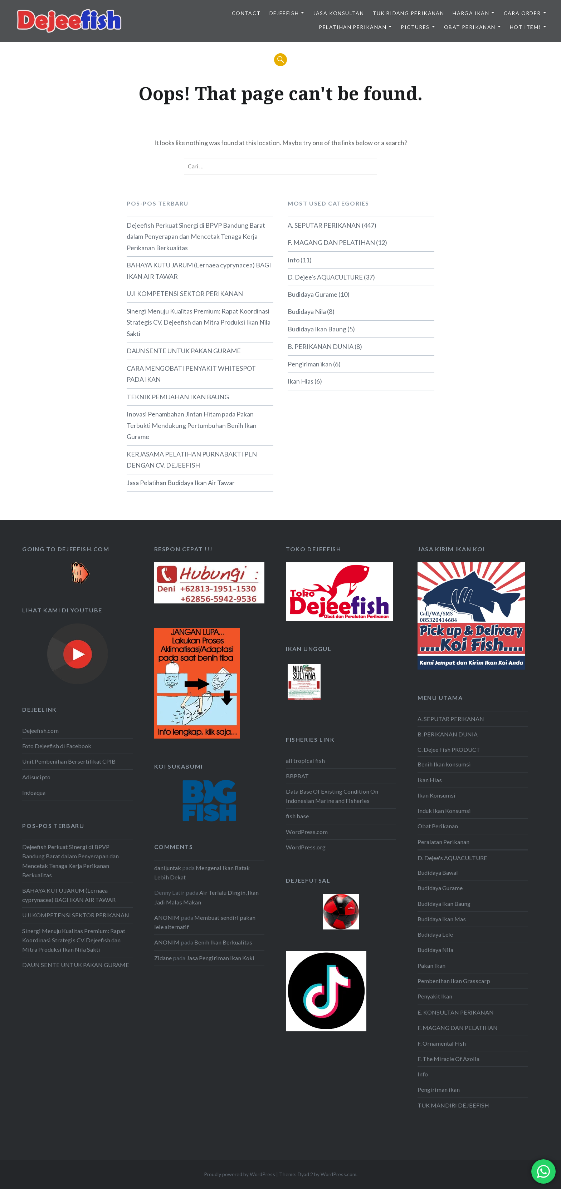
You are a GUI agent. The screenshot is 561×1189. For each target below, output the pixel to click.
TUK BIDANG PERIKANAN (408, 13)
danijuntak (167, 867)
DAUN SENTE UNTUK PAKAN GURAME (184, 351)
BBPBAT (297, 776)
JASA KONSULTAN (338, 13)
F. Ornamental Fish (442, 1043)
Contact (246, 13)
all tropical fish (305, 760)
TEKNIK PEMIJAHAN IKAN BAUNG (178, 397)
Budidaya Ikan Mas (442, 919)
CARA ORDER (522, 13)
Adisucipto (36, 777)
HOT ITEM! (525, 27)
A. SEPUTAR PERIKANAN (324, 225)
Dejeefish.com (40, 730)
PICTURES (415, 27)
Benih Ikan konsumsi (444, 764)
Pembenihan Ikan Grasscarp (454, 980)
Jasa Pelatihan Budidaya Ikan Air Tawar (181, 483)
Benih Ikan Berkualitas (223, 942)
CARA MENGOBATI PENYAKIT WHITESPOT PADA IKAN (191, 374)
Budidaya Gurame (312, 294)
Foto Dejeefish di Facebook (56, 745)
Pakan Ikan (431, 965)
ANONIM (167, 917)
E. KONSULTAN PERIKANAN (456, 1012)
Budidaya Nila (307, 311)
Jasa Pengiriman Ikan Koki (220, 957)
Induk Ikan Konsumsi (444, 810)
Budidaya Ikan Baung (317, 329)
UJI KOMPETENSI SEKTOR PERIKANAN (185, 293)
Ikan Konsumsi (436, 795)
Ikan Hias (300, 381)
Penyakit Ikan (435, 996)
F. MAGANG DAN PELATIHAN (331, 242)
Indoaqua (33, 792)
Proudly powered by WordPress (239, 1174)
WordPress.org (306, 847)
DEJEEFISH (284, 13)
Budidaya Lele (435, 934)
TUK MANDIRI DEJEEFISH (453, 1105)
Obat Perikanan (438, 826)
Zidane (163, 957)
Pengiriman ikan (310, 364)
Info (293, 260)
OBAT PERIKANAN (470, 27)
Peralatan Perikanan (443, 841)
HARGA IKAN (471, 13)
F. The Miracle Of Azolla (448, 1058)
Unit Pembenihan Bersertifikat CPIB (69, 761)
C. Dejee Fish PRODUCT (449, 749)
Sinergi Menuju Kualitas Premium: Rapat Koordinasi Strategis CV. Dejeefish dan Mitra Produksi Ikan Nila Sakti (198, 322)
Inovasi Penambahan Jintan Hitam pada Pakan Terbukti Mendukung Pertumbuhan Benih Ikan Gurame (192, 425)
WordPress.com (307, 831)
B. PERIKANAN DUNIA (320, 346)
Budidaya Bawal (438, 872)
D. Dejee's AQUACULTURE (325, 277)
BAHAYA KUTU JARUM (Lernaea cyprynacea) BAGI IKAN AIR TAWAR (199, 270)
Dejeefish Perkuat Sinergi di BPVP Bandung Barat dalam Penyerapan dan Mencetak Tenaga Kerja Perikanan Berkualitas (196, 236)
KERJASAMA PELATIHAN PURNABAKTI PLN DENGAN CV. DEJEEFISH (192, 459)
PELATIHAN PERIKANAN (352, 27)
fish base (297, 816)
